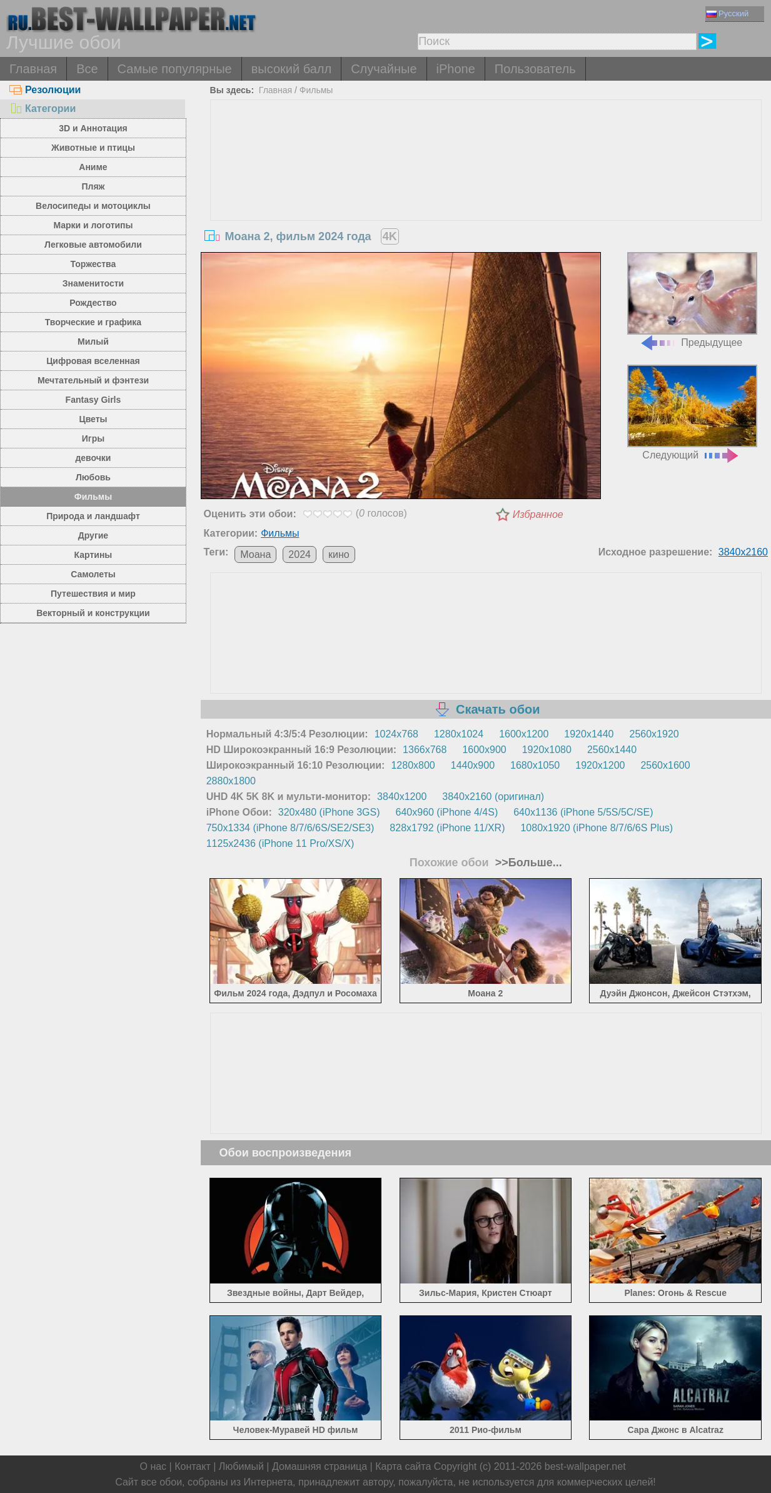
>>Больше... (527, 862)
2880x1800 (231, 781)
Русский (727, 13)
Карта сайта (403, 1466)
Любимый (241, 1466)
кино (339, 554)
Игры (93, 438)
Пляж (92, 186)
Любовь (93, 477)
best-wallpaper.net (585, 1466)
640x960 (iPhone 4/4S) (447, 812)
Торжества (93, 264)
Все (87, 69)
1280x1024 (458, 734)
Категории (42, 108)
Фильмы (93, 497)
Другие (93, 535)
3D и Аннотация (93, 128)
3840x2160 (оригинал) (493, 796)
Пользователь (535, 69)
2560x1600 (665, 765)
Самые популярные (175, 69)
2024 (299, 554)
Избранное (538, 514)
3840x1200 (401, 796)
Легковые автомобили (93, 245)
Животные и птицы (93, 148)
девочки (93, 458)
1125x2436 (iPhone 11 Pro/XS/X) (280, 843)
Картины (93, 555)
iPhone (455, 69)
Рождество (92, 303)
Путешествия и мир (93, 594)
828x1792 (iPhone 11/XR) (447, 827)
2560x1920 (654, 734)
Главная (33, 69)
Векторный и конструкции (93, 613)
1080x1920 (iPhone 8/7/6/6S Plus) (596, 827)
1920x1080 (547, 749)
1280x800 (413, 765)
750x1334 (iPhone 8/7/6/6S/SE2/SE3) (290, 827)
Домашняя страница (319, 1466)
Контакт (192, 1466)
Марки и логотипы (93, 225)
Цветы (93, 419)
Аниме (93, 167)
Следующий (692, 412)
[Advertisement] (486, 193)
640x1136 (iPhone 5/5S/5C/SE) (583, 812)
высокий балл (291, 69)
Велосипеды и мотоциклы (93, 206)
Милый (93, 342)
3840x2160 (743, 552)
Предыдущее (692, 300)
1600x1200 (523, 734)
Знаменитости (93, 283)
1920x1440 (588, 734)
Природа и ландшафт (93, 516)
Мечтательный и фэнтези (93, 380)
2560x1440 (612, 749)
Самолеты (93, 574)
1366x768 (424, 749)
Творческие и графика (93, 322)
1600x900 (484, 749)
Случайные (383, 69)
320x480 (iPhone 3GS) (329, 812)
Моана (255, 554)
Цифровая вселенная (93, 361)
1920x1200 (600, 765)
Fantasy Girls (93, 400)
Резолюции (45, 89)
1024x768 (396, 734)
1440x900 (473, 765)
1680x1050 (535, 765)
